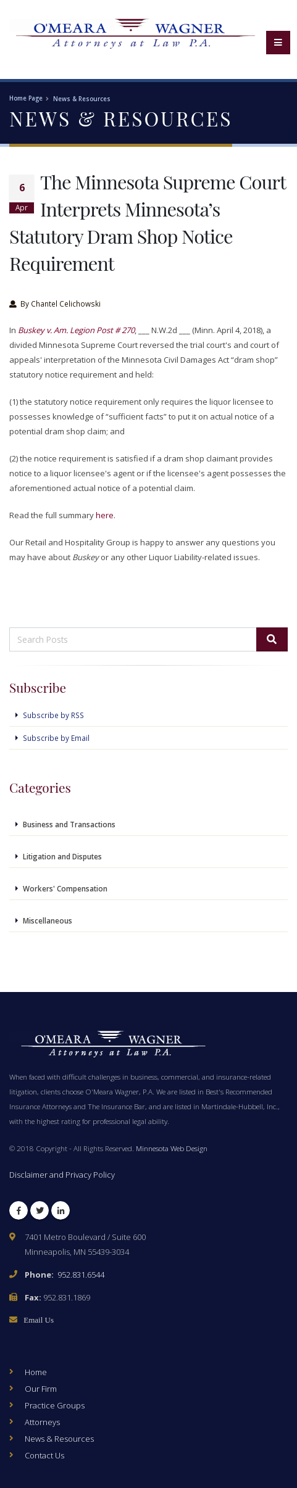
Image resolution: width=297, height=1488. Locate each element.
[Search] (272, 639)
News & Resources (82, 99)
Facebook (18, 1213)
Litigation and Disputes (62, 856)
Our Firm (41, 1388)
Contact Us (44, 1455)
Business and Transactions (69, 824)
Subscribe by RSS (53, 715)
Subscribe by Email (56, 738)
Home (36, 1372)
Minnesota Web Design (171, 1148)
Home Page (26, 98)
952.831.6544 (80, 1274)
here (105, 515)
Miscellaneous (47, 920)
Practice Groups (55, 1405)
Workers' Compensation (65, 888)
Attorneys (42, 1422)
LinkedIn (60, 1213)
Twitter (39, 1213)
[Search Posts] (133, 639)
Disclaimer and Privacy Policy (62, 1174)
